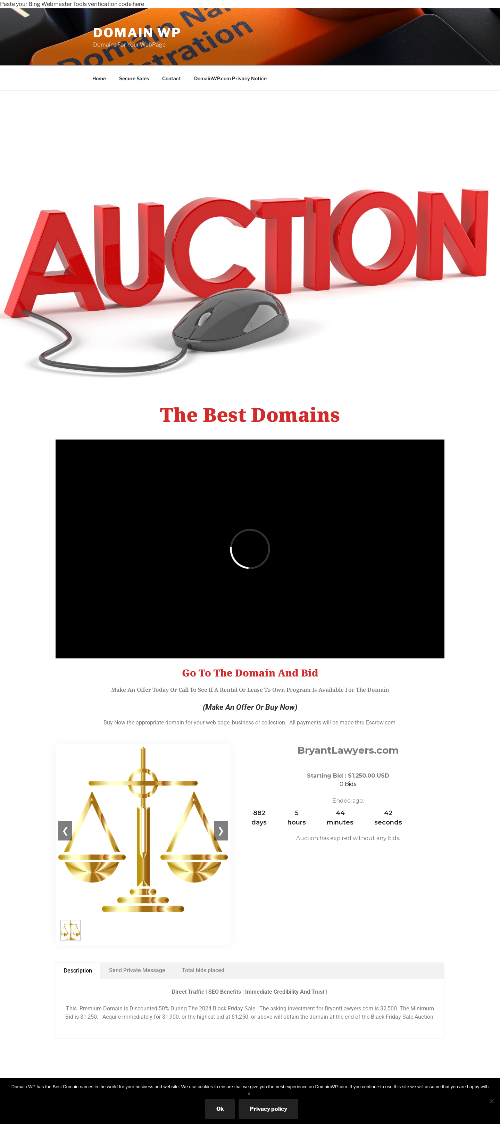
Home (99, 78)
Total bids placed (203, 970)
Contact (171, 78)
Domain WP (137, 32)
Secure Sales (134, 78)
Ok (220, 1109)
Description (78, 970)
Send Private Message (137, 970)
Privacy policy (268, 1109)
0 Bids (348, 784)
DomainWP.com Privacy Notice (230, 78)
